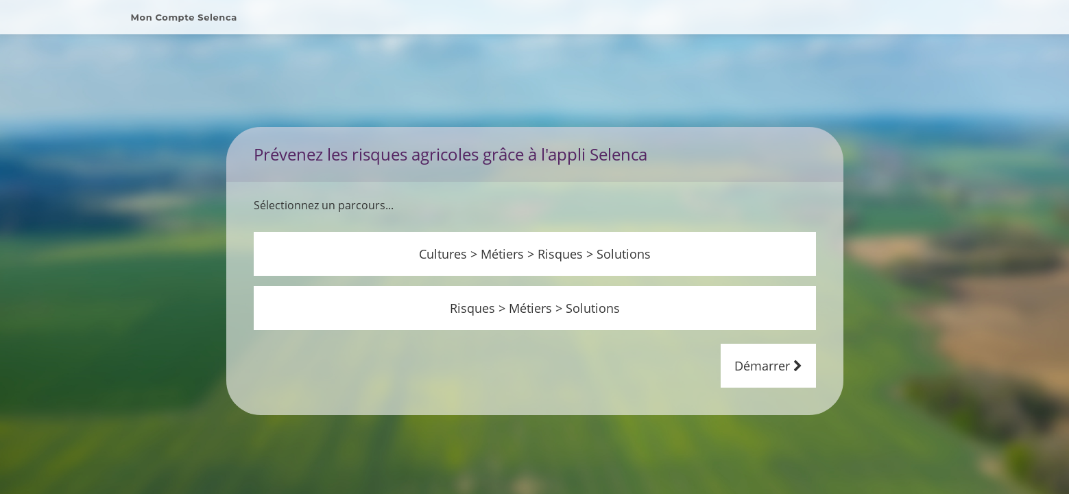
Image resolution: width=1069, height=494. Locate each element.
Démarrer (768, 349)
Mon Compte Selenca (184, 17)
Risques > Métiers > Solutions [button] (535, 291)
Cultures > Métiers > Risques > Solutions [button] (535, 237)
